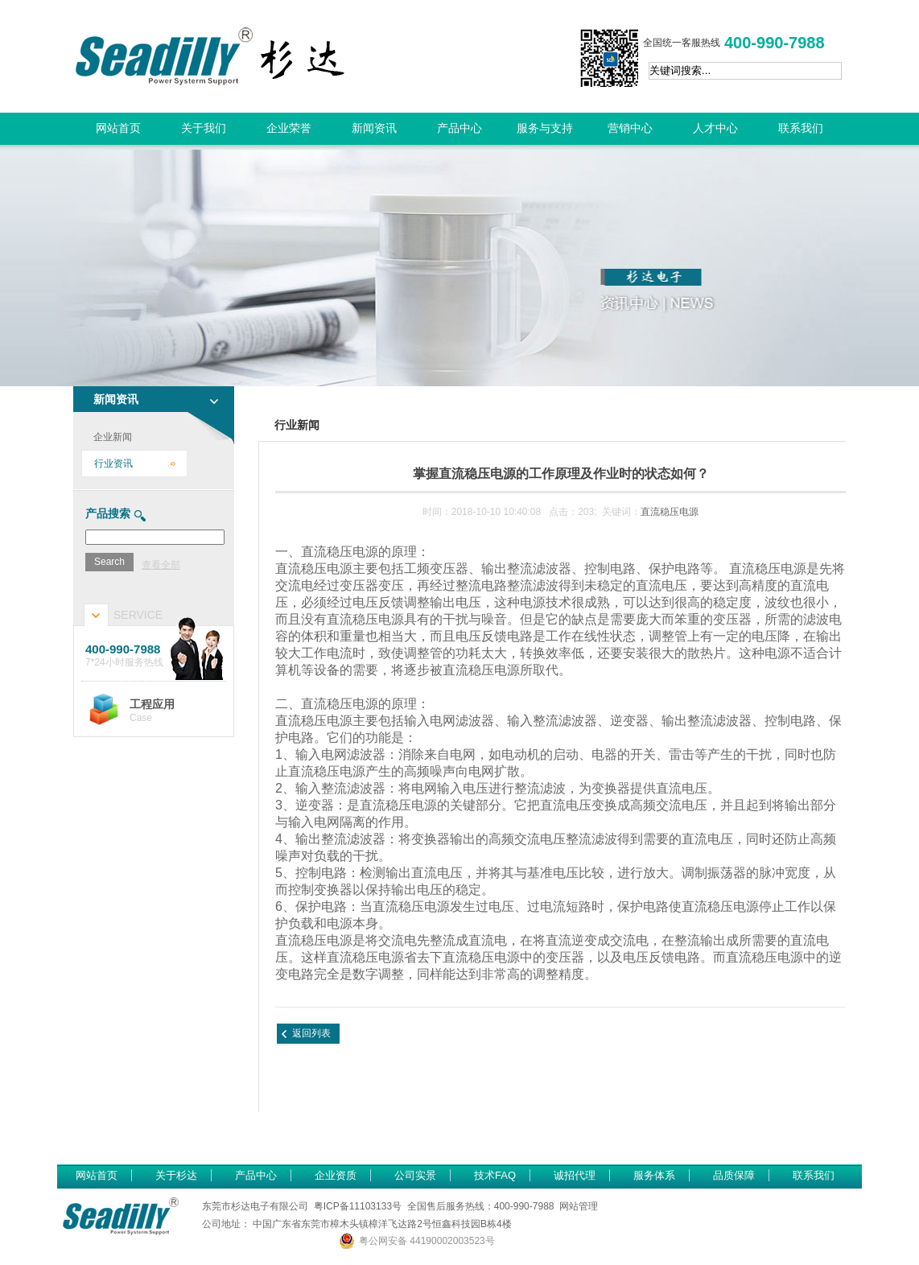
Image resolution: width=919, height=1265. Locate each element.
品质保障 (734, 1175)
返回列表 (311, 1033)
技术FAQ (495, 1175)
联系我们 (800, 128)
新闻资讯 (374, 128)
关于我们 (203, 128)
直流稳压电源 (670, 511)
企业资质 (335, 1175)
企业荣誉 (288, 128)
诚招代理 (574, 1175)
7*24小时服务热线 (155, 655)
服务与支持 (545, 128)
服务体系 (654, 1175)
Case (178, 710)
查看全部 (161, 565)
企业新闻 (112, 437)
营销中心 (630, 128)
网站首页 (118, 128)
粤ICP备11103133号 (358, 1206)
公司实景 (415, 1175)
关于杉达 (176, 1175)
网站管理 (578, 1206)
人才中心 (715, 128)
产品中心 (459, 128)
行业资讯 (113, 463)
